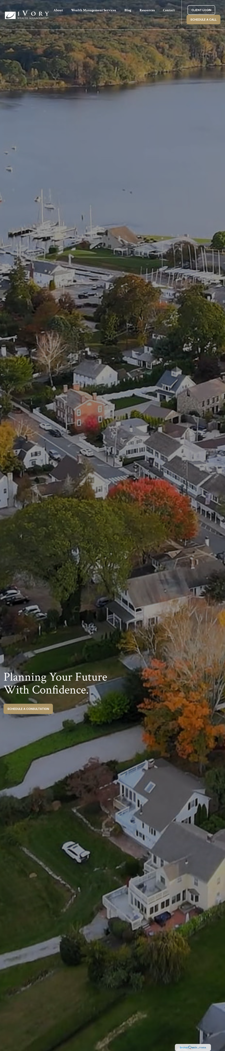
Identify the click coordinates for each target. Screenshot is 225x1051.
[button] (58, 10)
